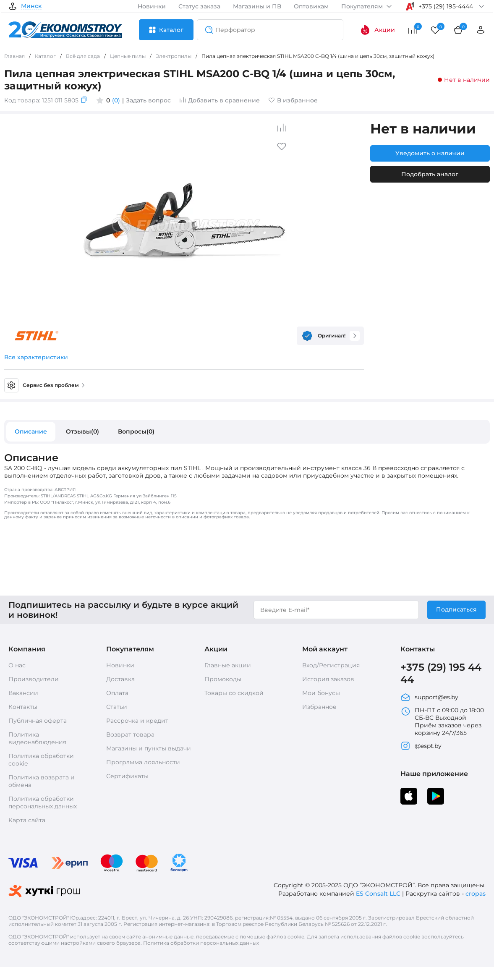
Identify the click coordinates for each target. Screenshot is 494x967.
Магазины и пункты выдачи (148, 748)
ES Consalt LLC (378, 893)
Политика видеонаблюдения (37, 738)
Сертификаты (127, 776)
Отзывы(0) (82, 431)
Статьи (116, 707)
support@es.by (429, 697)
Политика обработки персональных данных (42, 802)
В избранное (293, 100)
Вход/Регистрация (331, 665)
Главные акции (227, 665)
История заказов (328, 679)
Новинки (152, 6)
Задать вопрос (148, 100)
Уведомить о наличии (430, 153)
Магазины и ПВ (257, 6)
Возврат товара (130, 734)
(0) (116, 100)
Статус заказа (199, 6)
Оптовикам (311, 6)
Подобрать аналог (429, 174)
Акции (377, 30)
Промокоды (222, 679)
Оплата (117, 693)
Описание (31, 431)
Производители (33, 679)
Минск (31, 6)
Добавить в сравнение (219, 100)
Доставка (120, 679)
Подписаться (456, 609)
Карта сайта (26, 820)
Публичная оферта (37, 720)
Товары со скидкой (234, 693)
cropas (475, 893)
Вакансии (23, 693)
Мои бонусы (321, 693)
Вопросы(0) (136, 431)
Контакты (22, 707)
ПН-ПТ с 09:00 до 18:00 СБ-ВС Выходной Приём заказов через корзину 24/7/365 (442, 721)
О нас (17, 665)
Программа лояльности (143, 762)
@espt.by (421, 746)
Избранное (319, 707)
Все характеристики (36, 357)
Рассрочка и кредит (137, 720)
